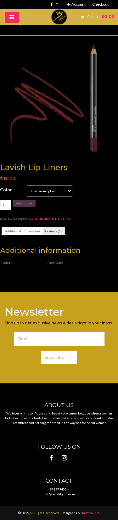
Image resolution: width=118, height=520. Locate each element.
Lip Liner (64, 218)
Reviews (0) (53, 231)
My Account (75, 4)
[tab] (22, 231)
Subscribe (59, 357)
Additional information (22, 231)
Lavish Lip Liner (40, 218)
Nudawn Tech (90, 513)
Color (6, 189)
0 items (96, 17)
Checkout (100, 4)
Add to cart (24, 203)
